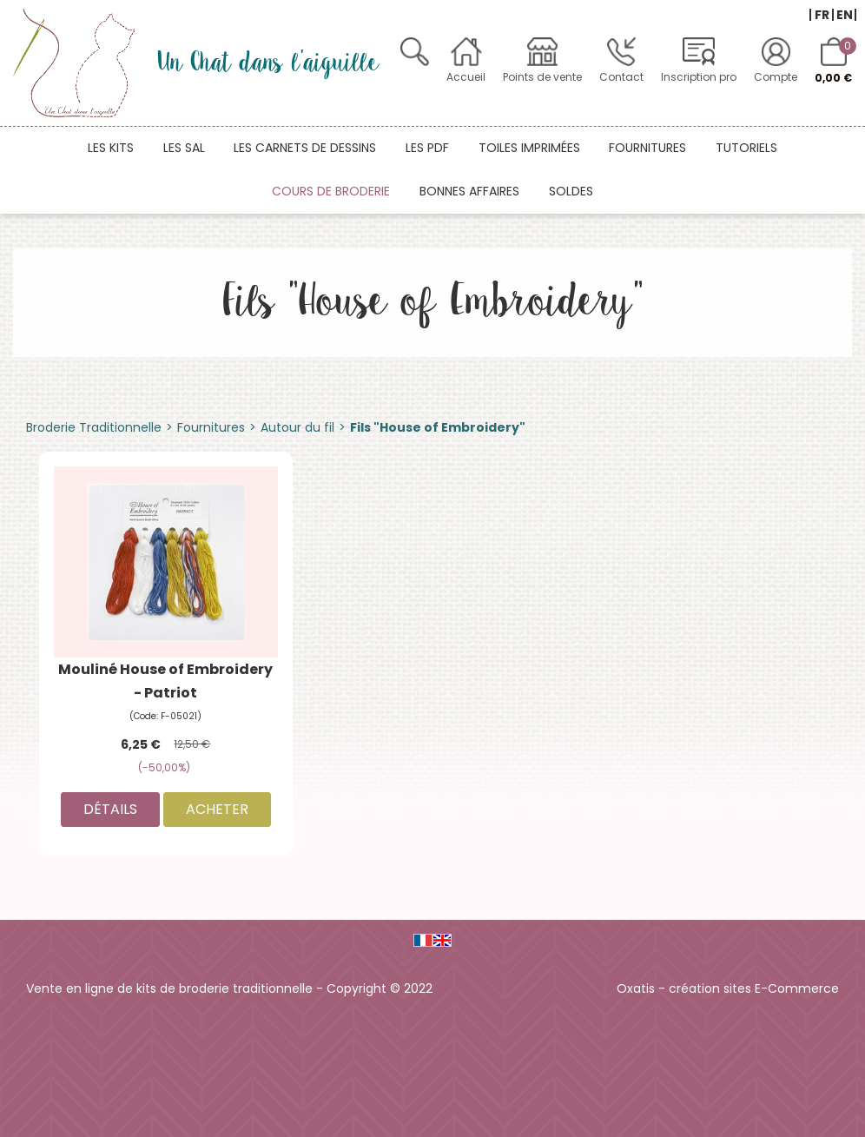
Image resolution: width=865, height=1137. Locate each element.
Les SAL (184, 147)
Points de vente (542, 76)
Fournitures (647, 147)
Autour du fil (297, 427)
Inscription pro (698, 76)
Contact (621, 76)
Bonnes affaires (469, 191)
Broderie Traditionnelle (94, 427)
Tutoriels (746, 147)
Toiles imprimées (529, 147)
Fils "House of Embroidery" (437, 427)
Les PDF (427, 147)
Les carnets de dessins (305, 147)
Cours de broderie (331, 191)
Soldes (571, 191)
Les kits (111, 147)
